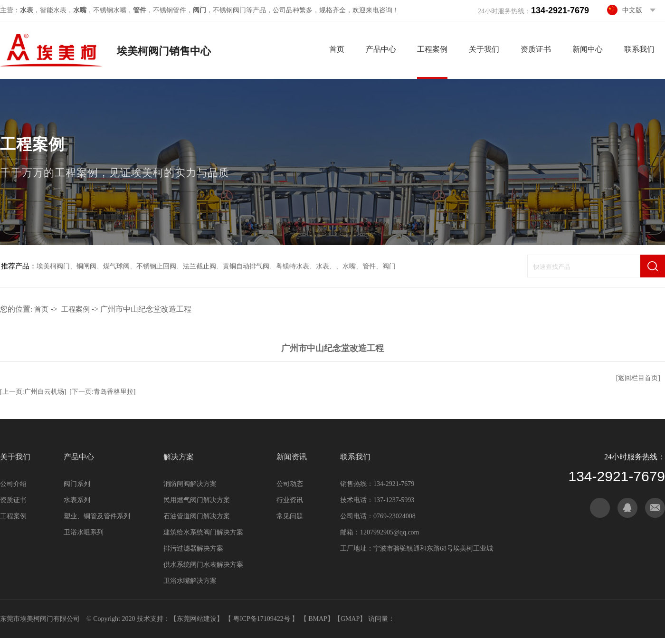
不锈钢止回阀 (156, 266)
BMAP (317, 618)
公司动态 (289, 483)
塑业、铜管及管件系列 (97, 516)
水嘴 (349, 266)
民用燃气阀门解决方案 (196, 500)
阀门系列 (77, 483)
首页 (336, 49)
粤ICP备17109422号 (262, 618)
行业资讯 (289, 500)
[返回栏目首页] (638, 377)
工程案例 (432, 49)
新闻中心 (587, 49)
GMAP (350, 618)
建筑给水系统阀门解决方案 (203, 532)
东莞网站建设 (197, 618)
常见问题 (289, 516)
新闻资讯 (291, 457)
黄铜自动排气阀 (246, 266)
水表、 (326, 266)
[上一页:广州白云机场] (33, 391)
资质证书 (536, 49)
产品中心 (381, 49)
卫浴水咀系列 (84, 532)
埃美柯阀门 (53, 266)
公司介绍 (13, 483)
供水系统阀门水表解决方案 (203, 564)
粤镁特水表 (292, 266)
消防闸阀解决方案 (190, 483)
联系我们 (639, 49)
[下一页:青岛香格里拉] (102, 391)
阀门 (389, 266)
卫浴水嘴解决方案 (190, 580)
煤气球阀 (116, 266)
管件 (369, 266)
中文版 (632, 10)
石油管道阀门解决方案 (196, 516)
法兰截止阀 (199, 266)
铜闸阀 (86, 266)
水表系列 (77, 500)
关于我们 (484, 49)
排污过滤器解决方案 (193, 548)
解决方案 (178, 457)
